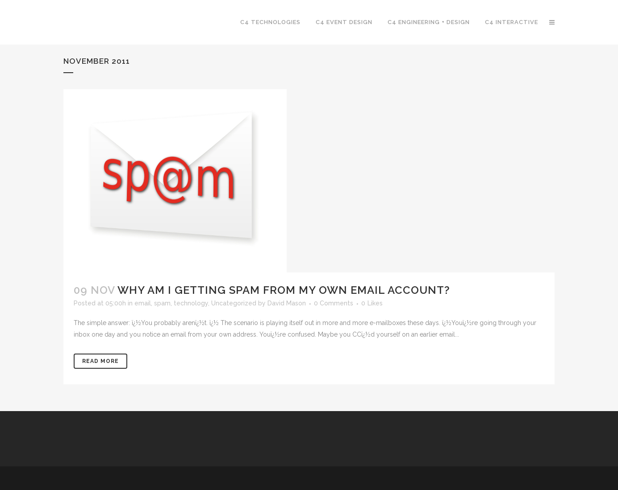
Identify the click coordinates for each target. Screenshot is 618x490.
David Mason (286, 303)
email (142, 303)
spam (162, 303)
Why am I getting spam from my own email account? (283, 290)
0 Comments (333, 303)
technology (191, 303)
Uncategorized (233, 303)
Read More (100, 361)
